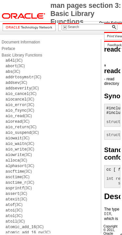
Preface (8, 48)
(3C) (14, 60)
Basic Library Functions (22, 55)
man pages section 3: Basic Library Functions (85, 14)
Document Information (21, 42)
